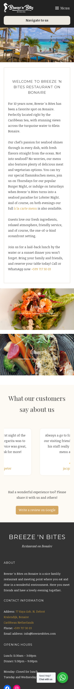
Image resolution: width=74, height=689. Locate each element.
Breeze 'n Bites (37, 537)
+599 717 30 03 (41, 269)
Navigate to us (37, 20)
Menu (65, 8)
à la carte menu (25, 208)
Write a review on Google (37, 510)
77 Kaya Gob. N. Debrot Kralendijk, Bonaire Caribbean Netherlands (24, 617)
